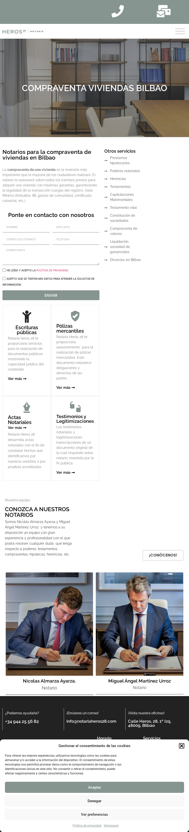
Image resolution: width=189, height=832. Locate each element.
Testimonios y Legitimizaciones (75, 419)
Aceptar (94, 787)
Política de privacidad (87, 825)
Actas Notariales (20, 419)
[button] (181, 745)
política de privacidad (52, 270)
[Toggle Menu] (180, 31)
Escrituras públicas (27, 330)
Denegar (94, 801)
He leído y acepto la (37, 270)
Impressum (111, 825)
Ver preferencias (94, 814)
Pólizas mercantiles (70, 328)
